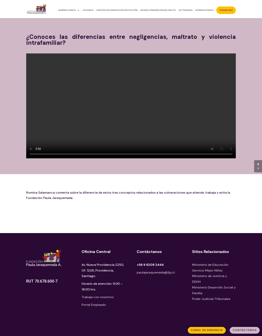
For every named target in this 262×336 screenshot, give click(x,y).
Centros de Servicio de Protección (117, 10)
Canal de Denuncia (207, 330)
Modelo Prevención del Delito (158, 10)
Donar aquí (226, 10)
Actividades (186, 10)
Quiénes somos (67, 10)
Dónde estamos (204, 10)
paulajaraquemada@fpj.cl (156, 272)
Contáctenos (245, 330)
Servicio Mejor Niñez (207, 270)
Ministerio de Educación (210, 265)
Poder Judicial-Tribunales (211, 299)
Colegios (88, 10)
